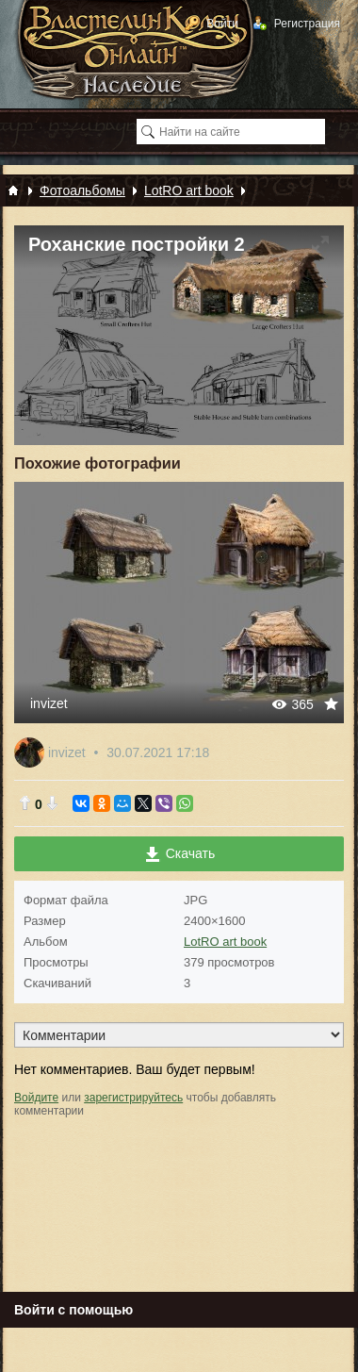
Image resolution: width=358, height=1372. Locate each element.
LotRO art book (225, 941)
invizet (49, 703)
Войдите (36, 1097)
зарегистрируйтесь (133, 1097)
